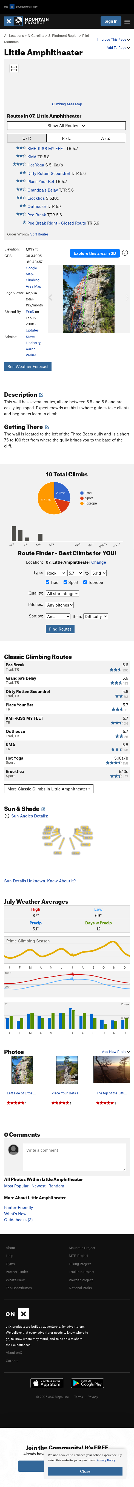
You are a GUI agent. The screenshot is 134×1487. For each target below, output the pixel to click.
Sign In (111, 21)
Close (85, 1471)
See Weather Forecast (28, 366)
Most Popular (16, 1185)
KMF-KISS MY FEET (46, 148)
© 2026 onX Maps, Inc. (53, 1397)
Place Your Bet (40, 181)
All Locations (14, 35)
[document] (85, 1464)
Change (98, 562)
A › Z (105, 138)
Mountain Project (82, 1248)
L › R (26, 138)
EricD (30, 311)
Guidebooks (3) (18, 1219)
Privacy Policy (105, 1460)
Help (9, 1255)
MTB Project (78, 1255)
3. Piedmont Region (63, 35)
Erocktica (36, 198)
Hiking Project (80, 1264)
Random (56, 1185)
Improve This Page (113, 39)
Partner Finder (17, 1272)
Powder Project (81, 1280)
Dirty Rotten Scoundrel (48, 173)
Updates (32, 330)
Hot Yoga (35, 164)
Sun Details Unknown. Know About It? (40, 880)
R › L (66, 138)
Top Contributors (19, 1288)
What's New (15, 1213)
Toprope (93, 582)
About (10, 1248)
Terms (78, 1397)
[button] (53, 299)
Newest (38, 1185)
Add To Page (118, 47)
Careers (12, 1360)
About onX (14, 1352)
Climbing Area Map (67, 104)
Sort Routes (39, 234)
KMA (31, 156)
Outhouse (36, 206)
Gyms (10, 1264)
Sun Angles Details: (67, 835)
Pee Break (36, 214)
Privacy (93, 1397)
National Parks (80, 1288)
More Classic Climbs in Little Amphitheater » (48, 788)
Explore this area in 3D (95, 253)
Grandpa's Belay (42, 189)
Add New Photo (116, 1051)
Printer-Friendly (18, 1207)
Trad (52, 582)
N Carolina (36, 35)
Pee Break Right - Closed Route (56, 222)
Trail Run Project (81, 1272)
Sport (71, 582)
